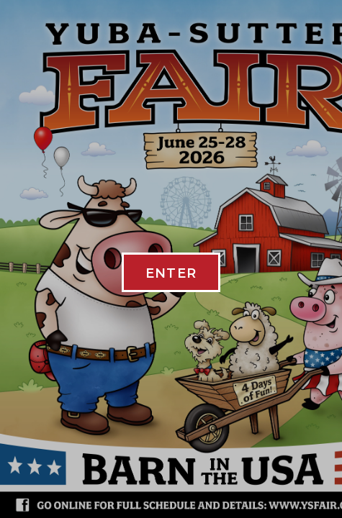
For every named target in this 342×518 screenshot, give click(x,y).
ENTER (171, 273)
